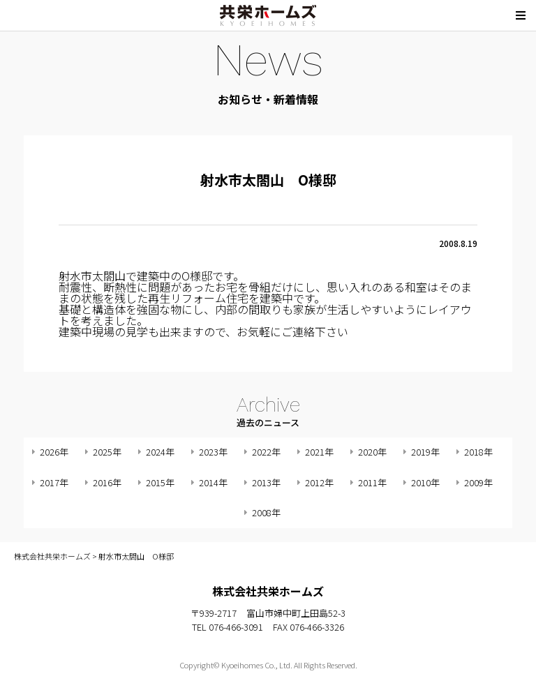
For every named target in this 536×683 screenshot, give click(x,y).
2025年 (107, 451)
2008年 (266, 512)
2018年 (478, 451)
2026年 (54, 451)
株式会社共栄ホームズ (268, 15)
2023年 (213, 451)
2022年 (266, 451)
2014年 (213, 482)
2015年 (160, 482)
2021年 (319, 451)
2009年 (478, 482)
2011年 (372, 482)
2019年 (425, 451)
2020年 (372, 451)
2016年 (107, 482)
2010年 (425, 482)
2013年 (266, 482)
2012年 (319, 482)
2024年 (160, 451)
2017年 (54, 482)
